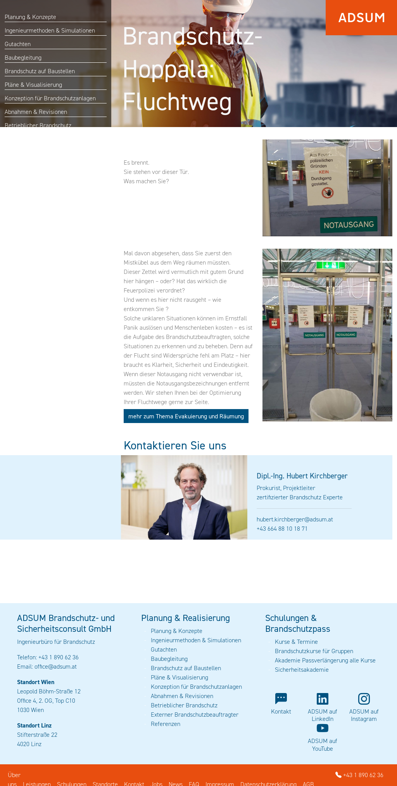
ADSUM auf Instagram (364, 715)
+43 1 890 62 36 (359, 775)
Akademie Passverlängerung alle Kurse (325, 660)
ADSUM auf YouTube (322, 744)
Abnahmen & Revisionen (36, 111)
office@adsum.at (56, 666)
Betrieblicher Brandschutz (38, 125)
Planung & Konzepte (30, 17)
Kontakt (281, 711)
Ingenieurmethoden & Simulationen (50, 30)
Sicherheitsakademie (302, 669)
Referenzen (165, 724)
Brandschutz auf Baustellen (40, 71)
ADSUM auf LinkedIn (322, 715)
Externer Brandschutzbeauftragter (194, 714)
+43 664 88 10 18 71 (282, 528)
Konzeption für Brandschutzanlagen (50, 98)
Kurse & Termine (296, 641)
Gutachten (18, 44)
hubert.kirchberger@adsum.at (295, 519)
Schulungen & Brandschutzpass (297, 623)
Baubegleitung (23, 57)
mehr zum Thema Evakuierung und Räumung (186, 416)
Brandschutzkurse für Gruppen (314, 651)
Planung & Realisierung (185, 617)
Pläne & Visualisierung (33, 84)
